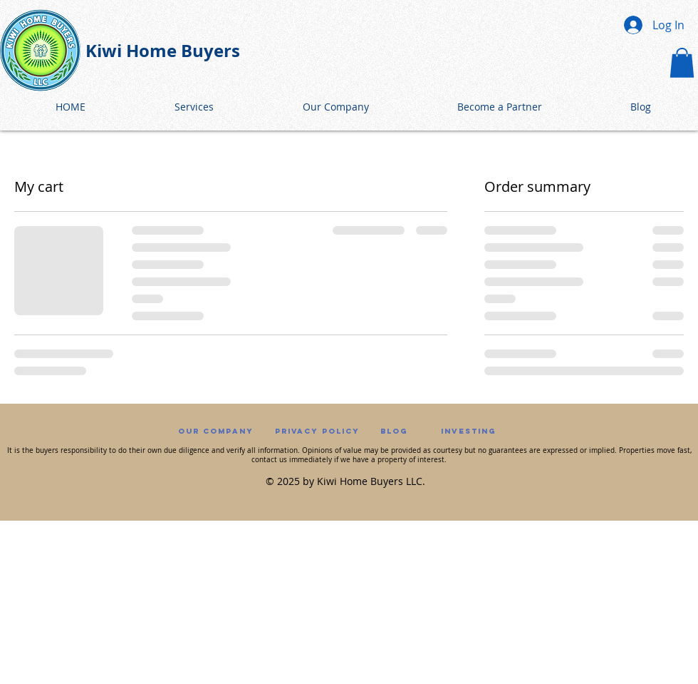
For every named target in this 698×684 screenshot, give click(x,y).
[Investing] (468, 431)
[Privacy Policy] (317, 431)
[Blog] (393, 431)
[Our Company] (216, 431)
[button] (682, 63)
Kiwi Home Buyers (162, 51)
